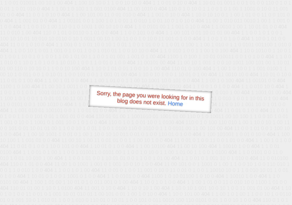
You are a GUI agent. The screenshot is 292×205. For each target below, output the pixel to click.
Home (175, 103)
